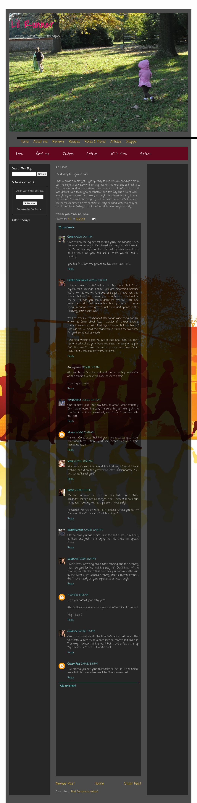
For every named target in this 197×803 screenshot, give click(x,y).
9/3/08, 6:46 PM (93, 530)
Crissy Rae (73, 664)
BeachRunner (75, 530)
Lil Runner (32, 24)
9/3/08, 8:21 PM (87, 559)
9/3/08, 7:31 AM (90, 368)
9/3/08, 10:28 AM (85, 433)
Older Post (132, 783)
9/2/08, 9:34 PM (83, 237)
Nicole (70, 490)
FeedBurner (37, 209)
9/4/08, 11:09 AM (79, 595)
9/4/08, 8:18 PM (89, 664)
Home (19, 153)
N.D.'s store (119, 153)
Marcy (71, 433)
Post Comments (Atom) (84, 792)
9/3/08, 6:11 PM (83, 490)
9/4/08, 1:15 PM (87, 631)
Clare (70, 237)
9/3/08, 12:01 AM (98, 280)
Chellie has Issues (77, 280)
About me (42, 153)
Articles (92, 153)
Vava (70, 461)
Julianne (72, 559)
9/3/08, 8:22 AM (91, 400)
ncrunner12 (74, 400)
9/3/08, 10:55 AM (83, 461)
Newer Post (65, 783)
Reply (70, 269)
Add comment (68, 686)
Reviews (145, 153)
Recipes (68, 153)
